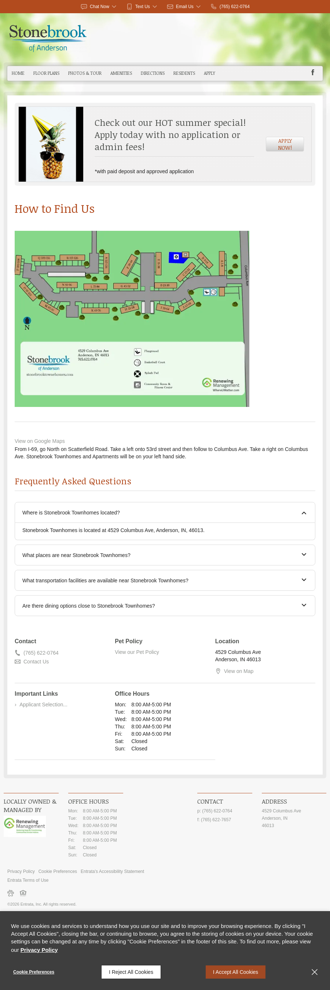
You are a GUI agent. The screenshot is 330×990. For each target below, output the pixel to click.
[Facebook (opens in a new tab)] (312, 72)
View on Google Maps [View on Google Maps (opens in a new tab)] (40, 441)
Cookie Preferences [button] (57, 871)
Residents (184, 73)
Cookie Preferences (33, 972)
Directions (153, 73)
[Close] (314, 972)
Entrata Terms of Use (28, 880)
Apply (209, 73)
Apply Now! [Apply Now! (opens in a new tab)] (285, 144)
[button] (99, 6)
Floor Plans (46, 73)
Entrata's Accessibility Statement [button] (112, 871)
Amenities (121, 73)
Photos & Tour (85, 73)
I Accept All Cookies (235, 972)
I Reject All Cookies (131, 972)
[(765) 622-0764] (230, 6)
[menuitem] (18, 73)
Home (18, 73)
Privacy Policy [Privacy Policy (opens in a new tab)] (21, 871)
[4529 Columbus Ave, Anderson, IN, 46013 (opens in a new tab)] (294, 818)
